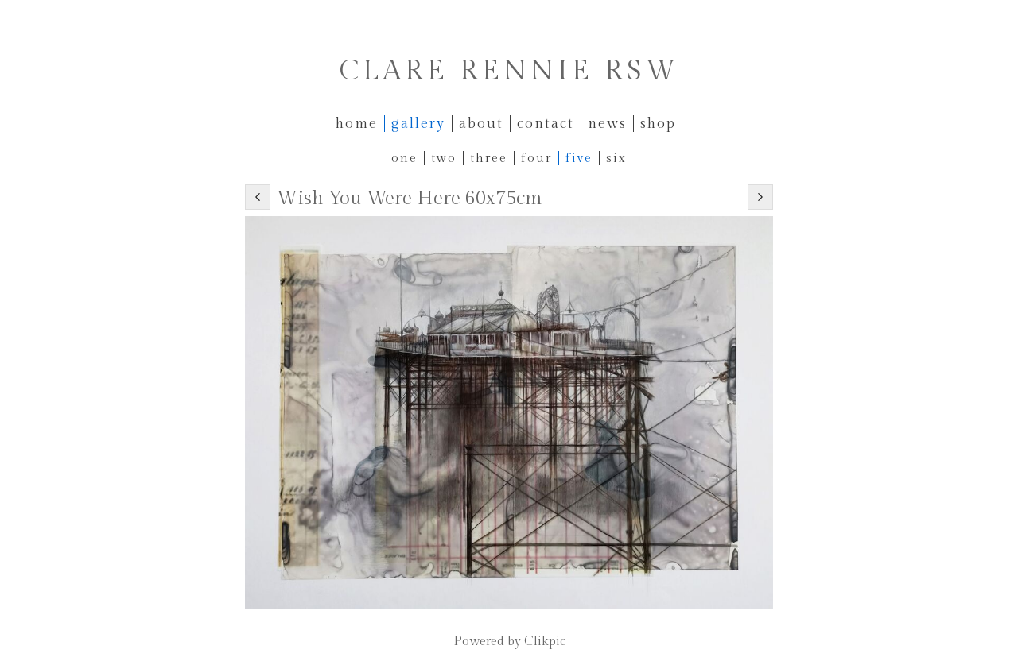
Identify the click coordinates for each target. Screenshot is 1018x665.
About (481, 123)
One (404, 158)
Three (488, 158)
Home (357, 123)
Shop (658, 123)
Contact (545, 123)
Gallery (418, 123)
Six (616, 158)
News (607, 123)
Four (536, 158)
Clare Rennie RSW (509, 71)
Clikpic (544, 641)
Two (444, 158)
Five (579, 158)
